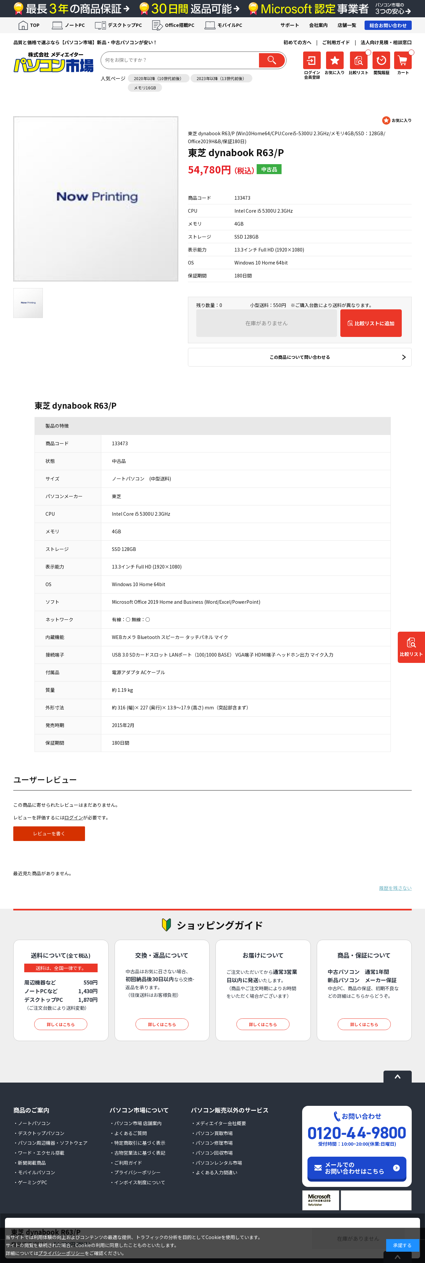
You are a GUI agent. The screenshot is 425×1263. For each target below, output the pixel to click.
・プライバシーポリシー (135, 1172)
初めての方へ (297, 42)
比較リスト (411, 654)
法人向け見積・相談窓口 (386, 42)
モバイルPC (229, 25)
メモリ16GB (145, 87)
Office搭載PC (179, 25)
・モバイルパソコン (34, 1172)
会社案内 (318, 25)
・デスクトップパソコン (38, 1133)
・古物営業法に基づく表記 (137, 1152)
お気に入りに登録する (397, 120)
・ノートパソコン (31, 1123)
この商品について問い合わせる (300, 357)
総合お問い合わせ (388, 25)
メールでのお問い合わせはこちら (354, 1167)
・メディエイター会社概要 (218, 1123)
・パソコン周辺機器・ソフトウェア (50, 1142)
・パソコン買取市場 (212, 1133)
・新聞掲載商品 (29, 1162)
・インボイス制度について (137, 1182)
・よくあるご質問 (128, 1133)
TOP (35, 25)
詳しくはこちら (61, 1024)
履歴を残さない (395, 888)
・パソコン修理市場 (212, 1142)
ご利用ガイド (336, 42)
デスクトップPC (125, 25)
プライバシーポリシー (61, 1253)
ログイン (73, 817)
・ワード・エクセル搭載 (38, 1152)
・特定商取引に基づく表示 (137, 1142)
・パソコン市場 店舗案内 (136, 1123)
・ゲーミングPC (30, 1182)
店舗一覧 (347, 25)
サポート (290, 25)
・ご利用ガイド (126, 1162)
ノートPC (75, 25)
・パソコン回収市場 (212, 1152)
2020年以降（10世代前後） (159, 78)
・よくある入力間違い (214, 1172)
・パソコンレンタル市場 (216, 1162)
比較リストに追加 (374, 323)
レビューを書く (49, 833)
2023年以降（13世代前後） (221, 78)
